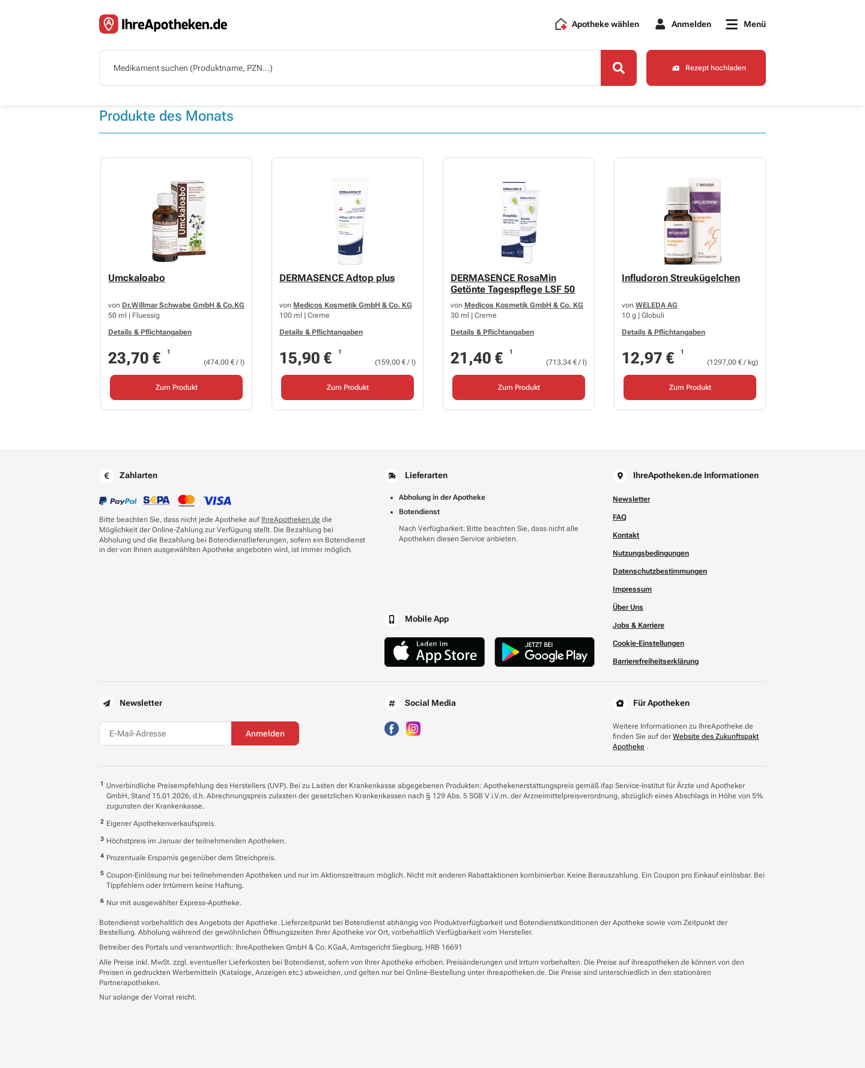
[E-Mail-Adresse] (165, 733)
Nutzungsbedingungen (651, 553)
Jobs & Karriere (638, 625)
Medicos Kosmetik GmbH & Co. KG (352, 305)
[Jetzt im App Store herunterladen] (434, 652)
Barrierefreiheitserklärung (656, 661)
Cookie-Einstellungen (648, 643)
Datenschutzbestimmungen (660, 571)
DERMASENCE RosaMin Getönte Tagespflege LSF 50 (513, 283)
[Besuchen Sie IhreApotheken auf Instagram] (413, 727)
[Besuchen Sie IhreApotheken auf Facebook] (391, 727)
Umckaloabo (136, 278)
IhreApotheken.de (290, 519)
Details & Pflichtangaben (150, 333)
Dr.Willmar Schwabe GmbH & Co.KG (183, 305)
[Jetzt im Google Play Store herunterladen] (544, 652)
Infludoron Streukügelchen (681, 278)
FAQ (620, 517)
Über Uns (628, 607)
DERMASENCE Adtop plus (337, 278)
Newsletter (631, 499)
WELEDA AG (657, 305)
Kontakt (626, 535)
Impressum (632, 589)
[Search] (619, 68)
